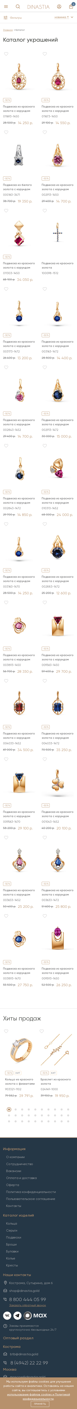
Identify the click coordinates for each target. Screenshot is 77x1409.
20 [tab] (68, 1115)
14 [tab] (29, 1115)
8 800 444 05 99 (27, 1299)
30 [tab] (68, 1121)
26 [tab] (42, 1121)
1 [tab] (9, 1109)
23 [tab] (22, 1121)
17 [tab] (48, 1115)
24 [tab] (29, 1121)
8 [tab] (55, 1109)
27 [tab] (48, 1121)
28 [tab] (55, 1121)
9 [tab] (62, 1109)
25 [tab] (35, 1121)
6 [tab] (42, 1109)
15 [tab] (35, 1115)
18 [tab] (55, 1115)
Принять (40, 1403)
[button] (19, 18)
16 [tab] (42, 1115)
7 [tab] (48, 1109)
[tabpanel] (21, 1063)
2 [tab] (16, 1109)
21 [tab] (9, 1121)
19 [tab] (62, 1115)
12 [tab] (16, 1115)
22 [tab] (16, 1121)
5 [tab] (35, 1109)
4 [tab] (29, 1109)
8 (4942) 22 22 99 (29, 1363)
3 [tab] (22, 1109)
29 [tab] (62, 1121)
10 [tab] (68, 1109)
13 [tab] (22, 1115)
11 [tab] (9, 1115)
